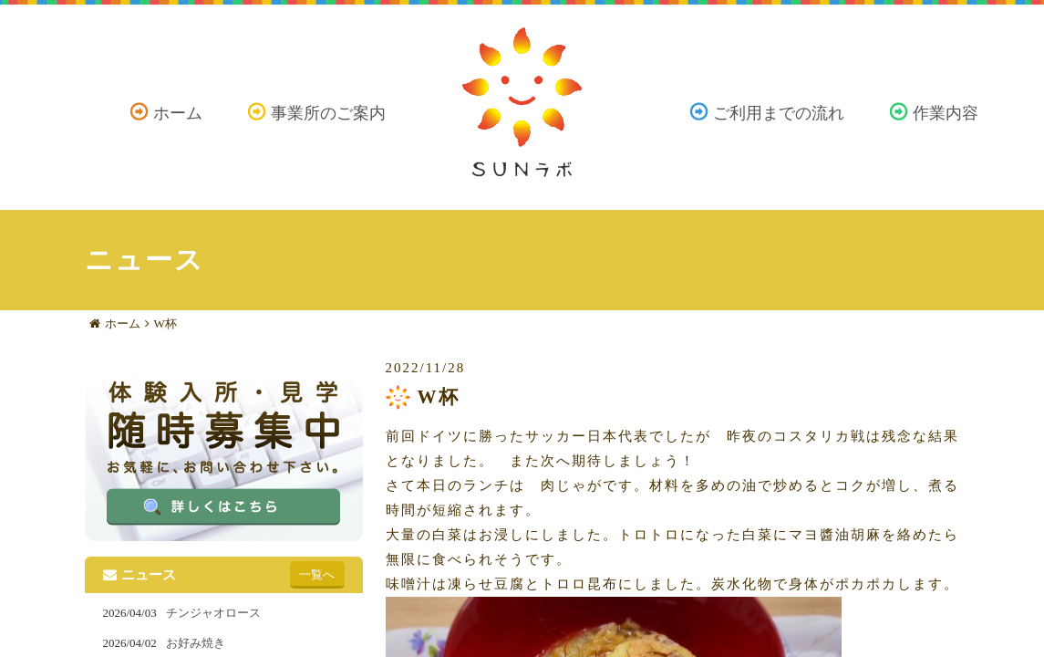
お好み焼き (195, 643)
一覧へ (317, 574)
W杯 (165, 323)
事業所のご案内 (328, 113)
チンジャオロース (213, 613)
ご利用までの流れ (778, 113)
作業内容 (945, 113)
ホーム (177, 113)
